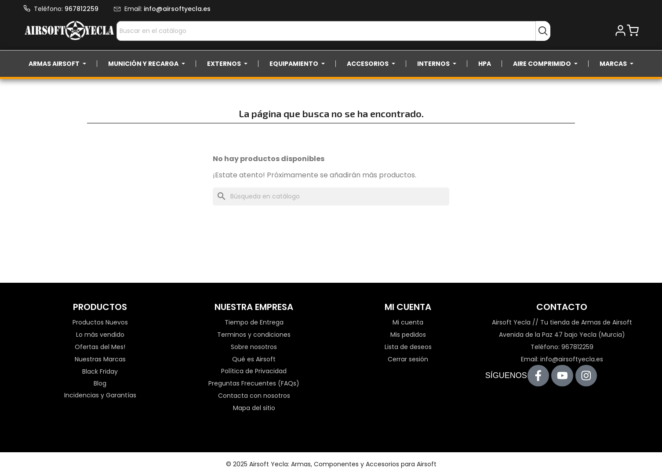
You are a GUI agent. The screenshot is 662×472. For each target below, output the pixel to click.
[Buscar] (331, 196)
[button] (620, 31)
